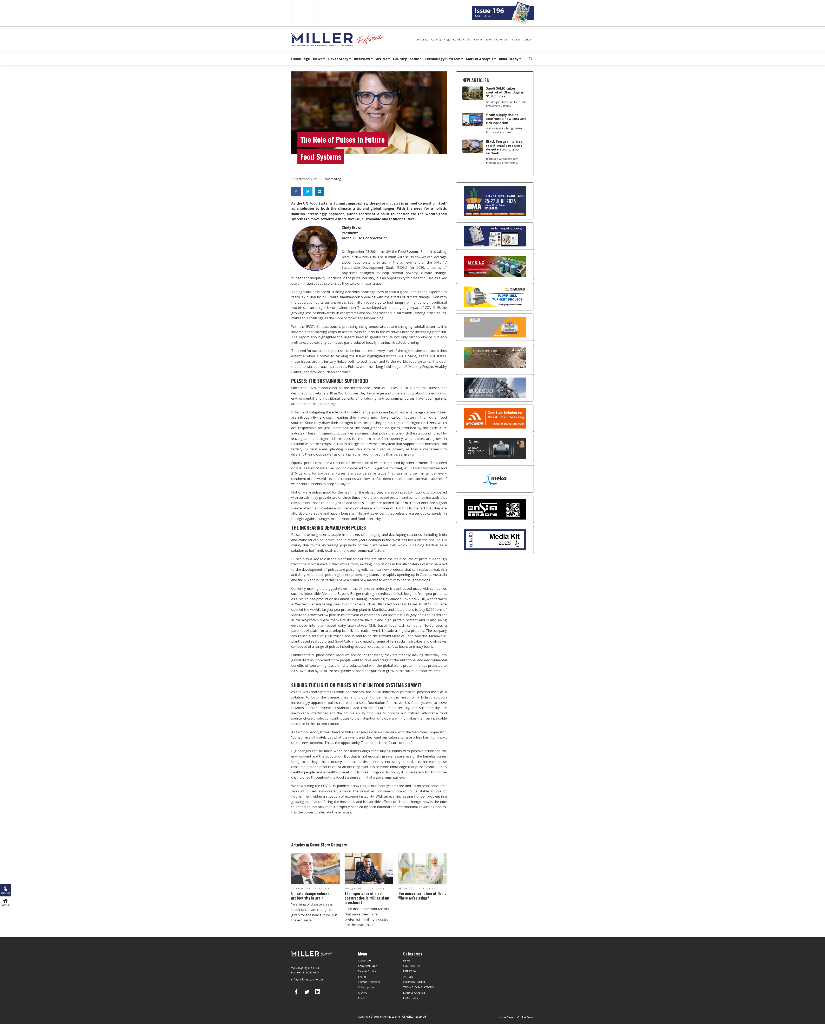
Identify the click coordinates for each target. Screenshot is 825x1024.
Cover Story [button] (338, 59)
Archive (515, 39)
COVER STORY (412, 966)
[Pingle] (494, 296)
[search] (530, 58)
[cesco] (494, 388)
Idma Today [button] (509, 59)
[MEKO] (494, 479)
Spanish (329, 13)
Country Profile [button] (406, 59)
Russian (381, 13)
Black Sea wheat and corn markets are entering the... (502, 161)
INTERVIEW (409, 971)
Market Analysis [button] (479, 59)
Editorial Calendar (497, 39)
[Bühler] (494, 357)
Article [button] (381, 59)
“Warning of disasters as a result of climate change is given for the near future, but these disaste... (314, 912)
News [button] (318, 59)
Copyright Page (440, 39)
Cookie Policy (525, 1017)
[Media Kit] (494, 539)
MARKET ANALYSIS (414, 992)
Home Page (300, 59)
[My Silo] (494, 266)
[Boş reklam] (494, 236)
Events (478, 39)
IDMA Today (410, 998)
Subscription (366, 987)
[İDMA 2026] (494, 201)
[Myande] (494, 418)
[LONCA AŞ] (494, 509)
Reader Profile (462, 39)
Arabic (355, 13)
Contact (527, 39)
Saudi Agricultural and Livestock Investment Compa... (506, 104)
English (303, 13)
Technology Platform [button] (442, 59)
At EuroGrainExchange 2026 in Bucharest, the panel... (504, 130)
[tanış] (494, 448)
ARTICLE (408, 976)
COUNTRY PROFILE (414, 982)
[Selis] (494, 327)
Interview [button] (362, 59)
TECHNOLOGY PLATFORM (418, 987)
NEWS (407, 960)
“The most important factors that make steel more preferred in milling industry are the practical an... (367, 917)
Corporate (422, 39)
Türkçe (407, 13)
